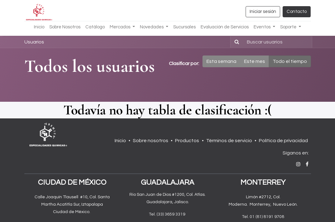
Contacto (297, 11)
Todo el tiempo (290, 61)
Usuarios (34, 41)
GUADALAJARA (167, 182)
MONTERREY (263, 182)
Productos (187, 140)
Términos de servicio (229, 140)
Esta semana (221, 61)
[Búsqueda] (236, 42)
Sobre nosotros (150, 140)
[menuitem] (39, 27)
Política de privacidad (283, 140)
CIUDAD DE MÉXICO (72, 182)
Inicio (120, 140)
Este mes (254, 61)
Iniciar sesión (263, 11)
